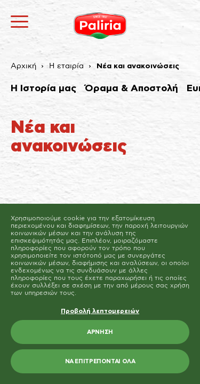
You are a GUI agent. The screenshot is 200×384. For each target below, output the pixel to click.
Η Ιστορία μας (43, 88)
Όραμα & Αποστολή (131, 88)
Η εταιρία (66, 66)
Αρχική (23, 66)
